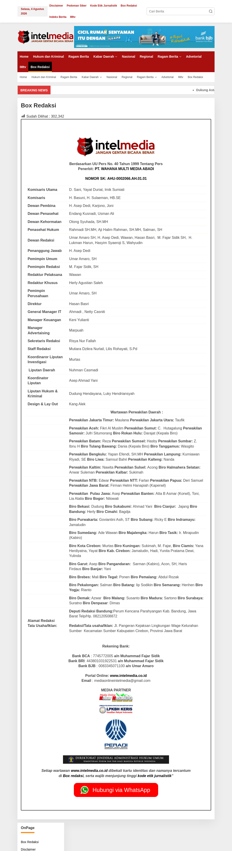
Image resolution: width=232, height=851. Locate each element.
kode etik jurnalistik (155, 776)
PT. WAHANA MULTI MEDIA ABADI (124, 169)
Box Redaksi (30, 842)
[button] (211, 11)
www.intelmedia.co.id (128, 676)
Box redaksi (73, 776)
